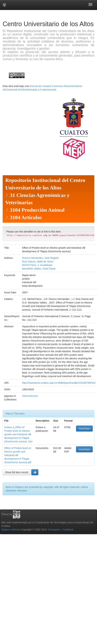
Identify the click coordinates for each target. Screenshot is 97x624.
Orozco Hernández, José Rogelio (40, 258)
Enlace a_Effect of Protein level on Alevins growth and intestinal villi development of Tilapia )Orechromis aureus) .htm (18, 434)
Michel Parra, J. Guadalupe (37, 265)
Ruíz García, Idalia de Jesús (37, 261)
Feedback (68, 529)
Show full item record (16, 472)
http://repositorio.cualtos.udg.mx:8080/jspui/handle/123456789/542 (59, 382)
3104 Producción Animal (37, 210)
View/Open (84, 428)
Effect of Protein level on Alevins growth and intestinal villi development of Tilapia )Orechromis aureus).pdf (17, 455)
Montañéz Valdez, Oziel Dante (39, 268)
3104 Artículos (26, 217)
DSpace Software (10, 529)
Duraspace (54, 529)
